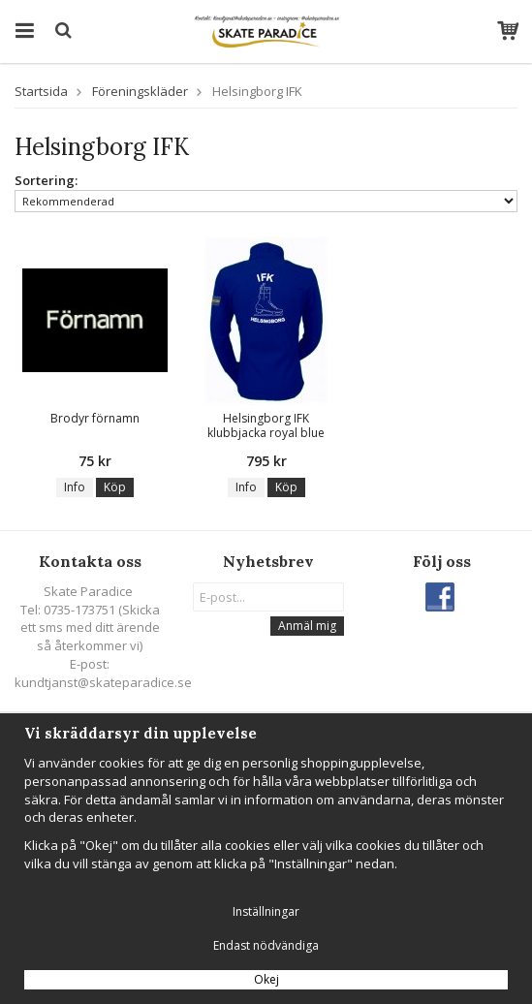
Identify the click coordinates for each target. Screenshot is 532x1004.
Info (74, 487)
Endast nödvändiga (266, 945)
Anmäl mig (307, 625)
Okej (266, 979)
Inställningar (266, 911)
